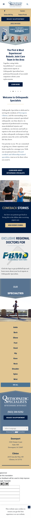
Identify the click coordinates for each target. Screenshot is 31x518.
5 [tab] (20, 91)
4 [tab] (18, 91)
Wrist (15, 379)
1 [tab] (10, 91)
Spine (15, 373)
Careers (22, 11)
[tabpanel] (15, 58)
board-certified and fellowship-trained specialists (14, 154)
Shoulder (15, 368)
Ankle (15, 327)
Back (15, 332)
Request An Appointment (15, 417)
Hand (15, 347)
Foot (15, 342)
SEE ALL (15, 385)
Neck (16, 363)
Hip (15, 353)
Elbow (15, 337)
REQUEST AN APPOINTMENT (15, 19)
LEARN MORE (15, 84)
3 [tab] (15, 91)
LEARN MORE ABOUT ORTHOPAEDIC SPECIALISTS (15, 171)
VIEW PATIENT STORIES (15, 225)
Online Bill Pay (8, 14)
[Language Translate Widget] (15, 428)
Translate (20, 432)
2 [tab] (13, 91)
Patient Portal (22, 14)
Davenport (23, 113)
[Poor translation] (6, 483)
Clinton (5, 115)
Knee (15, 358)
